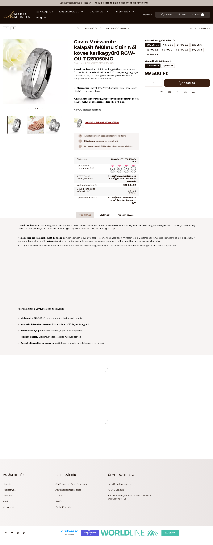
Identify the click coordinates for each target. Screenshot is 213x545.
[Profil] (182, 15)
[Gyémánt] (168, 66)
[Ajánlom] (169, 92)
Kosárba (187, 83)
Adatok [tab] (104, 215)
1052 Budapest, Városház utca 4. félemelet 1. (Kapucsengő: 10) (131, 497)
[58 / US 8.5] (152, 55)
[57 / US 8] (197, 50)
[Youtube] (12, 533)
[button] (44, 12)
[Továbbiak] (82, 11)
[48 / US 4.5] (152, 45)
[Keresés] (166, 15)
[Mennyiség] (153, 83)
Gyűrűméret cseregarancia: (85, 177)
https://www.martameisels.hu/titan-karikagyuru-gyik (122, 200)
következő (204, 28)
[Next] (66, 125)
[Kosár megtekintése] (198, 15)
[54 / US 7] (167, 50)
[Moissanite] (152, 66)
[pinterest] (13, 28)
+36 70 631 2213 (116, 490)
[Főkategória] (78, 28)
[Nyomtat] (193, 92)
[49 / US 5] (168, 45)
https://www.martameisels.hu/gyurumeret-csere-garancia (122, 178)
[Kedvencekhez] (161, 92)
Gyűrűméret (97, 11)
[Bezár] (207, 2)
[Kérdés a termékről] (185, 92)
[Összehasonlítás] (177, 92)
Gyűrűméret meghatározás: (86, 166)
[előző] (29, 109)
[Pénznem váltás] (147, 15)
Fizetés (59, 495)
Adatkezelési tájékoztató (68, 490)
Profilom (7, 495)
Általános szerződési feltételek (71, 484)
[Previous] (4, 125)
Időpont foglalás (69, 11)
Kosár (6, 501)
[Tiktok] (24, 533)
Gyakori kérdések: (87, 197)
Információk (122, 11)
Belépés (7, 484)
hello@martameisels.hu (120, 484)
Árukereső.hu (70, 534)
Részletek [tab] (85, 215)
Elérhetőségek (63, 507)
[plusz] (160, 83)
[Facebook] (6, 533)
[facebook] (6, 28)
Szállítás (59, 501)
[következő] (42, 109)
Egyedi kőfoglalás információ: (86, 190)
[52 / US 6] (196, 45)
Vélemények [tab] (126, 215)
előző (193, 28)
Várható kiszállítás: (87, 185)
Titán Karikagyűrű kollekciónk (116, 28)
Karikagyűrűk (91, 28)
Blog (39, 17)
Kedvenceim (9, 507)
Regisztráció (9, 490)
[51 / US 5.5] (182, 45)
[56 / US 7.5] (182, 50)
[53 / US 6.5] (152, 50)
